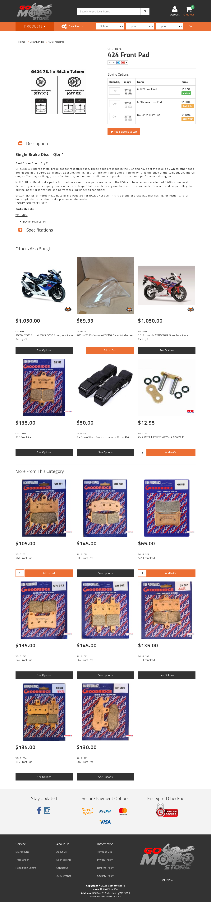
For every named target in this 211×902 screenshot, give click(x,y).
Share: (118, 62)
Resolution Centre (26, 868)
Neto (118, 896)
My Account (22, 852)
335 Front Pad (24, 437)
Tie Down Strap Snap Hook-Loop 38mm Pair (103, 437)
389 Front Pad (85, 558)
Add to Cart (110, 350)
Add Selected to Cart (124, 132)
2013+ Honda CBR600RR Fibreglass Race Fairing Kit (163, 337)
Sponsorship (63, 860)
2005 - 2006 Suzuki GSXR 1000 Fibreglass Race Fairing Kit (44, 337)
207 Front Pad (85, 762)
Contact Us (62, 868)
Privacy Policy (105, 860)
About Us (61, 852)
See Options (44, 350)
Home (21, 42)
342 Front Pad (24, 660)
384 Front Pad (24, 762)
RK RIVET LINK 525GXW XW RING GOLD (161, 437)
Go (190, 26)
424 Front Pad (56, 42)
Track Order (22, 860)
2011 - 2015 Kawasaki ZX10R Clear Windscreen (105, 335)
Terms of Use (104, 852)
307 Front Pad (146, 660)
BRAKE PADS (37, 42)
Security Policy (105, 876)
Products (35, 26)
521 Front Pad (146, 558)
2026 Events (63, 876)
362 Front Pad (85, 660)
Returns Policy (105, 868)
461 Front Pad (24, 558)
